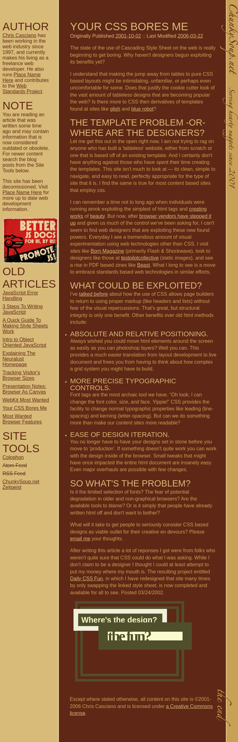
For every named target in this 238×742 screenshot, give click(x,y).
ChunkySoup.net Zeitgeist (20, 484)
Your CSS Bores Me (24, 408)
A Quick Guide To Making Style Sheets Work (25, 326)
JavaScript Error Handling (20, 295)
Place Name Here (22, 192)
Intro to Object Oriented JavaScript (24, 342)
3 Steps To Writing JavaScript (22, 309)
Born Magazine (107, 251)
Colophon (13, 457)
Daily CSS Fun (86, 578)
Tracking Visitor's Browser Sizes (21, 375)
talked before (93, 294)
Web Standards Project (22, 88)
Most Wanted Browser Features (22, 419)
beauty (97, 216)
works (76, 216)
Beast (143, 265)
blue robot (142, 109)
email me (80, 538)
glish (115, 109)
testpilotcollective (140, 258)
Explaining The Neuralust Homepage (19, 359)
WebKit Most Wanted (25, 400)
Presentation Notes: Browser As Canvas (24, 389)
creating (198, 209)
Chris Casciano (19, 35)
